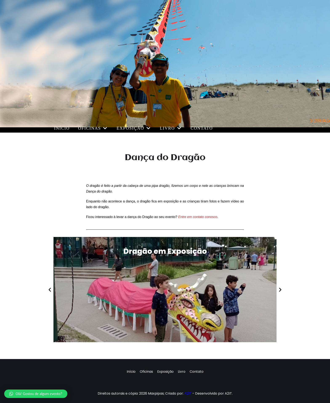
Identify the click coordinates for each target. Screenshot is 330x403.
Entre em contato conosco (197, 217)
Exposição (165, 371)
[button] (161, 338)
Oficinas (146, 371)
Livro (181, 371)
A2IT (188, 393)
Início (62, 128)
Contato (202, 128)
